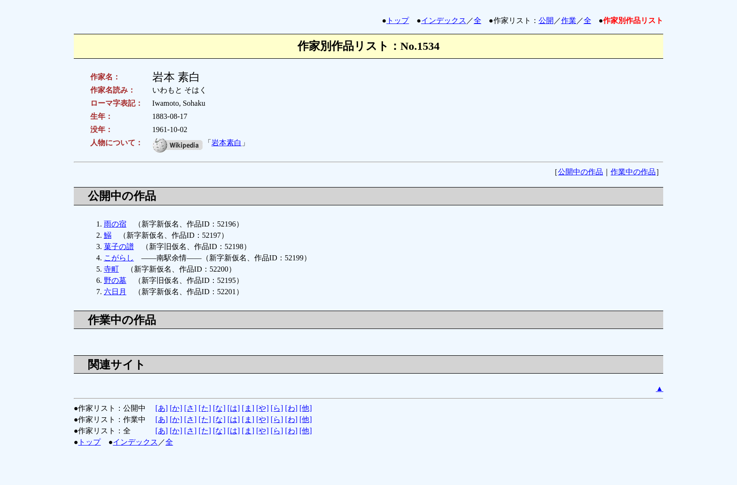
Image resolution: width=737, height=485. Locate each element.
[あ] (161, 408)
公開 (546, 20)
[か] (176, 408)
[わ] (291, 408)
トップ (397, 20)
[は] (233, 408)
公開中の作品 (580, 172)
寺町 (111, 269)
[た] (204, 408)
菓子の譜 (119, 246)
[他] (305, 408)
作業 (568, 20)
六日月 (115, 292)
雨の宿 (115, 224)
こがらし (119, 258)
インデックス (443, 20)
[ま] (248, 408)
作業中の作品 (633, 172)
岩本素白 (227, 143)
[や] (262, 408)
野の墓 (115, 280)
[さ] (190, 408)
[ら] (277, 408)
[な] (219, 408)
